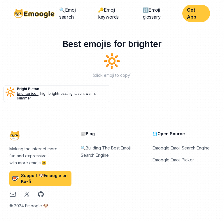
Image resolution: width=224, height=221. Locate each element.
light (72, 93)
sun (81, 93)
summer (24, 98)
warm (90, 93)
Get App (191, 13)
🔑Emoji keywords (108, 13)
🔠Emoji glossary (152, 13)
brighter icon (27, 93)
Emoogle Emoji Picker (173, 159)
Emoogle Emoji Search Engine (181, 147)
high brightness (53, 93)
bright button (28, 89)
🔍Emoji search (67, 13)
